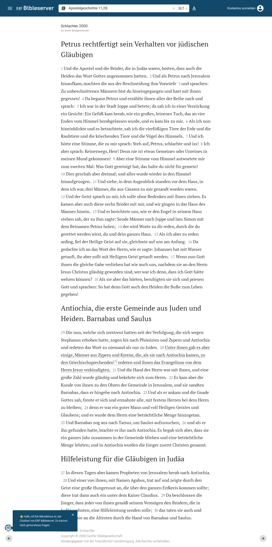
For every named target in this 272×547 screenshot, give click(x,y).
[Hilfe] (266, 32)
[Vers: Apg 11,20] (241, 24)
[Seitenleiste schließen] (186, 285)
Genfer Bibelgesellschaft (33, 30)
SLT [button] (183, 8)
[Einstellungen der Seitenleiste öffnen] (259, 32)
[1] (71, 361)
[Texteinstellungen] (194, 8)
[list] (230, 151)
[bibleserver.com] (35, 8)
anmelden (216, 53)
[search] (120, 8)
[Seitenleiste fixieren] (186, 20)
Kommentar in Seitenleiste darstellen (225, 133)
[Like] (195, 32)
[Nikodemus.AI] (8, 527)
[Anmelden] (260, 8)
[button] (10, 8)
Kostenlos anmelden (241, 8)
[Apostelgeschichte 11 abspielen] (230, 216)
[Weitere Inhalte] (230, 82)
